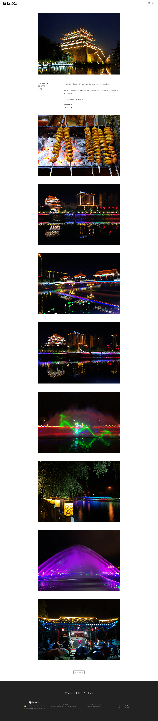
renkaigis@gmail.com (94, 706)
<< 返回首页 (79, 672)
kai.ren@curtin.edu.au (94, 704)
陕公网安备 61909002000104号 (34, 706)
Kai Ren (33, 708)
